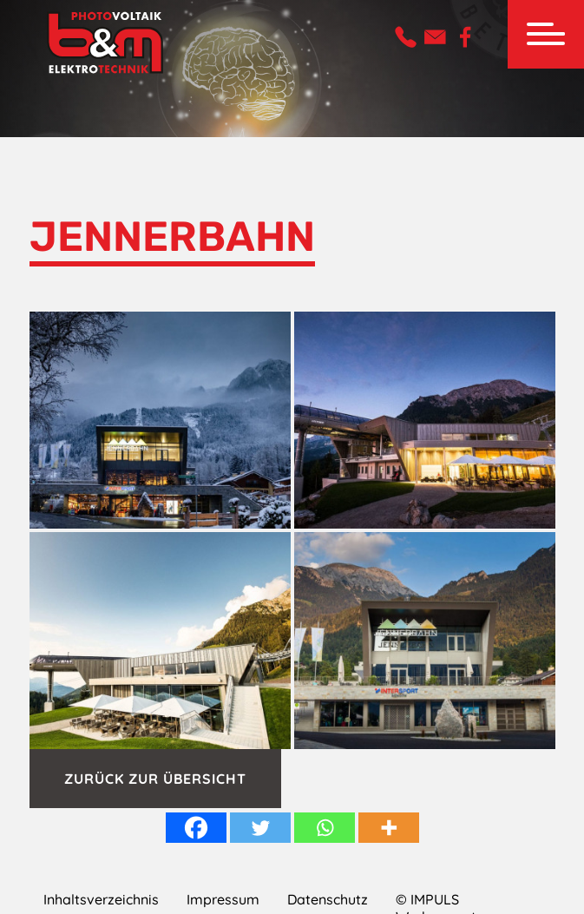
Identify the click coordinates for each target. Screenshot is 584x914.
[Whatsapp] (324, 827)
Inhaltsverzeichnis (101, 899)
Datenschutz (327, 899)
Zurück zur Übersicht (155, 778)
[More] (388, 827)
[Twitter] (260, 827)
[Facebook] (196, 827)
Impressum (223, 899)
